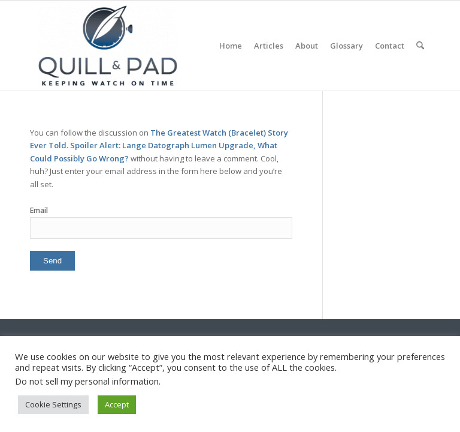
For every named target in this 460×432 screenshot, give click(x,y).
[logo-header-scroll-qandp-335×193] (108, 46)
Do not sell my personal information (87, 381)
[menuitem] (230, 46)
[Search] (420, 46)
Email (39, 210)
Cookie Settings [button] (53, 404)
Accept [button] (117, 404)
